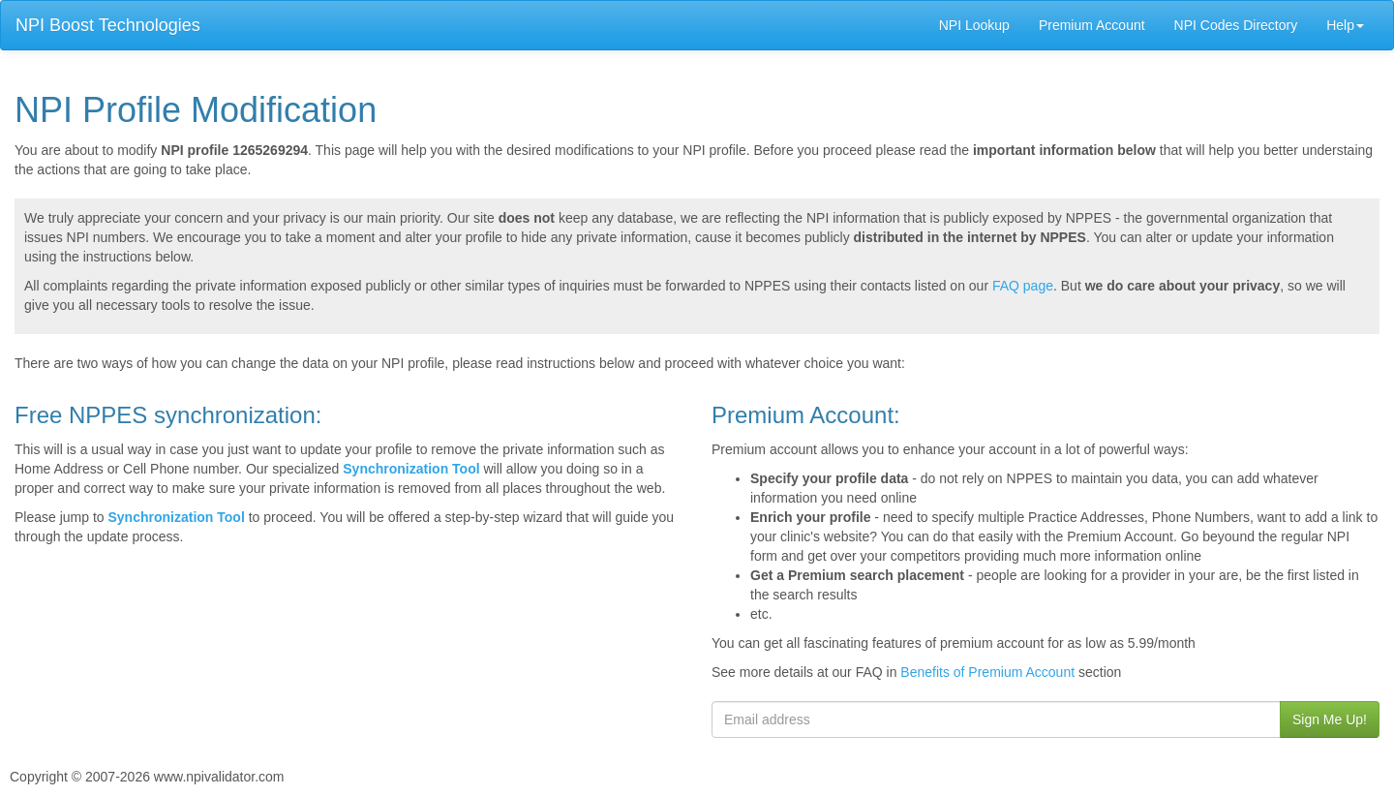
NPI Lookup (974, 25)
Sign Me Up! (1329, 719)
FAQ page (1022, 285)
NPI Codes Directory (1236, 25)
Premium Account (1092, 25)
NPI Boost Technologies (107, 25)
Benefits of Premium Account (987, 672)
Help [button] (1345, 25)
